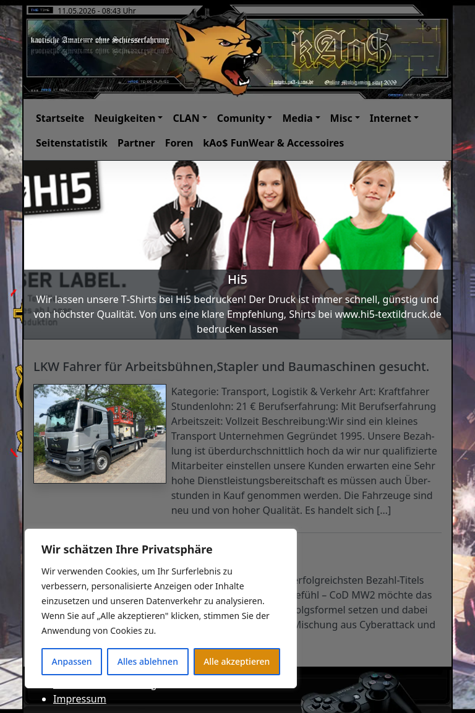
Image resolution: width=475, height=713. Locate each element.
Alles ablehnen (148, 661)
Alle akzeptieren (236, 661)
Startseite (60, 118)
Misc (341, 118)
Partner (136, 143)
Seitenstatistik (72, 143)
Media (297, 118)
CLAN (186, 118)
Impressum (79, 699)
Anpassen (72, 661)
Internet (390, 118)
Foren (179, 143)
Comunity (241, 118)
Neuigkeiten (124, 118)
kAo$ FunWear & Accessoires (273, 143)
